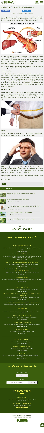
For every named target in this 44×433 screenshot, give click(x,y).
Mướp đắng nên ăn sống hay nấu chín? (18, 199)
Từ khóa (22, 379)
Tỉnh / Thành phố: (22, 373)
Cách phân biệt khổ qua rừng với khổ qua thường (20, 219)
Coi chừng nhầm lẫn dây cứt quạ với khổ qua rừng (21, 193)
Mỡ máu (4, 183)
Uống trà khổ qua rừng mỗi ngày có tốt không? (19, 212)
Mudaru (8, 2)
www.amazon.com (22, 407)
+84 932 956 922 (22, 229)
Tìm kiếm (32, 382)
